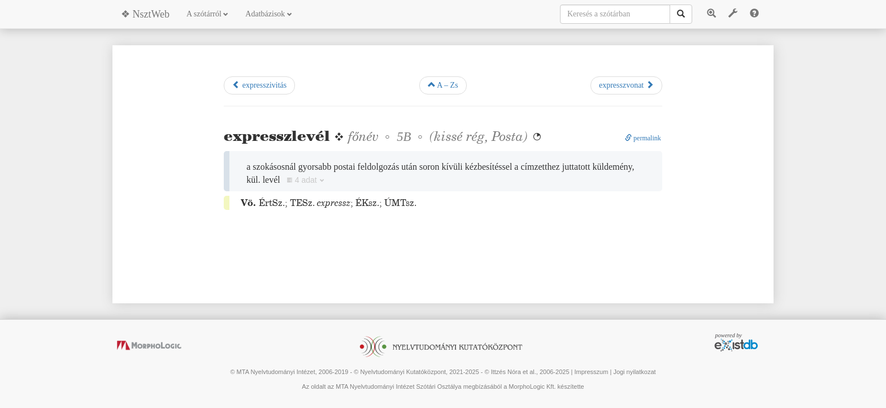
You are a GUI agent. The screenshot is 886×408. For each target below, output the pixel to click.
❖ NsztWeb (145, 14)
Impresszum (591, 371)
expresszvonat (626, 84)
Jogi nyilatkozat (634, 371)
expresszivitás (259, 84)
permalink (643, 138)
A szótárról (207, 14)
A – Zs (443, 84)
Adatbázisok (268, 14)
